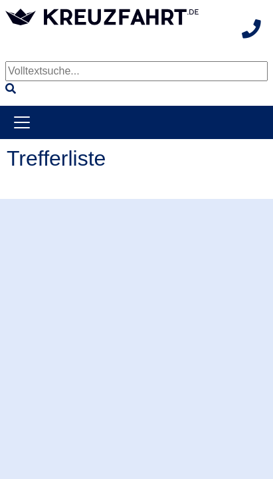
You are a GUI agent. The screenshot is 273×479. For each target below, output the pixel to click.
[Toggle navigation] (22, 122)
